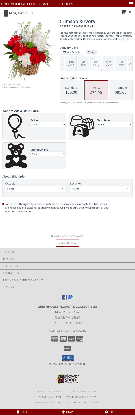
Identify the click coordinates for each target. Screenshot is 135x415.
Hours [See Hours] (112, 412)
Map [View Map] (67, 412)
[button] (126, 13)
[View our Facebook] (64, 298)
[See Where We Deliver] (67, 242)
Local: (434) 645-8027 (67, 323)
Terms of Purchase (68, 402)
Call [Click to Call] (22, 412)
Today (91, 52)
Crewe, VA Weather (50, 397)
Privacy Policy (45, 402)
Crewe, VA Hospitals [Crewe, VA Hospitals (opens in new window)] (84, 391)
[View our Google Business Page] (70, 298)
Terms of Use (91, 402)
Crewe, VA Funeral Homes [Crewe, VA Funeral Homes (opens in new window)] (53, 391)
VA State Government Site (80, 397)
